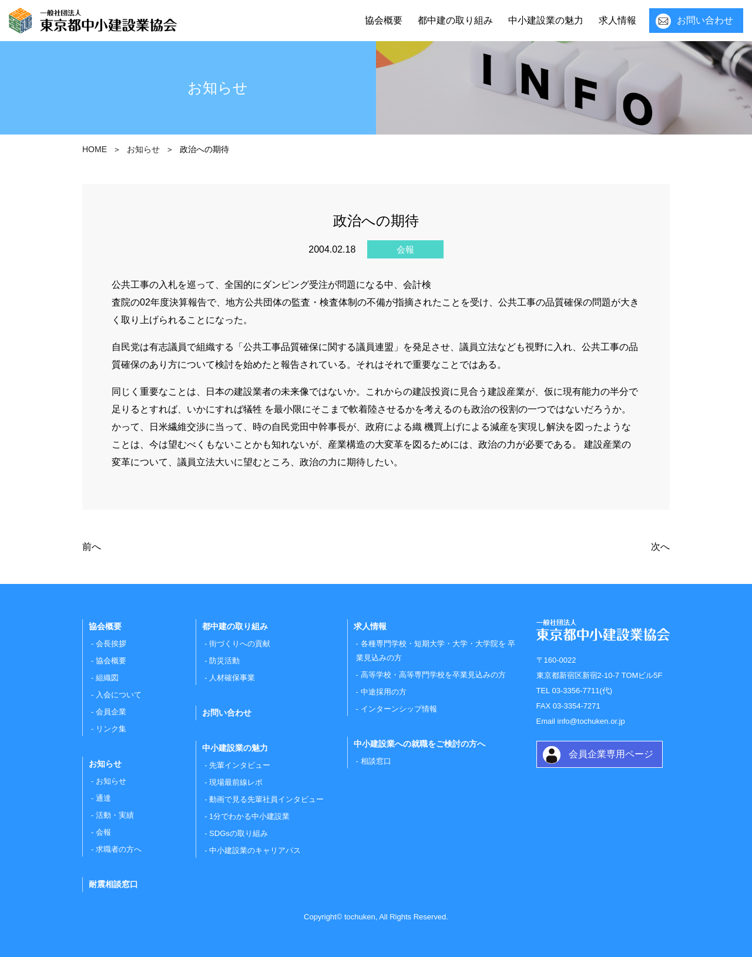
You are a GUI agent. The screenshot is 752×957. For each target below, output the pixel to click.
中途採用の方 (384, 691)
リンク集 (111, 728)
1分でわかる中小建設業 (249, 816)
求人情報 (617, 20)
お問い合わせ (705, 20)
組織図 (107, 677)
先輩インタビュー (239, 765)
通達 (103, 798)
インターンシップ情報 (399, 708)
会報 (103, 832)
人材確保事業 (232, 677)
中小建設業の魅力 (545, 20)
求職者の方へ (119, 849)
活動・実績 (115, 815)
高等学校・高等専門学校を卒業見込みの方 (433, 674)
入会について (119, 694)
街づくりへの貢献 (239, 643)
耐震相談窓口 (113, 884)
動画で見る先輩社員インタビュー (266, 799)
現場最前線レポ (236, 782)
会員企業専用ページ (611, 754)
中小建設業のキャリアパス (255, 850)
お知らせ (111, 781)
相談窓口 (376, 761)
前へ (91, 547)
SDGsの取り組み (238, 833)
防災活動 (224, 660)
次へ (660, 547)
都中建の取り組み (455, 20)
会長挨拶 (111, 643)
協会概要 (383, 20)
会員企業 (111, 711)
